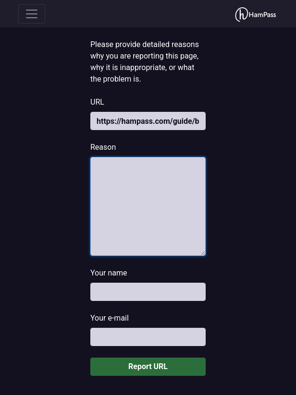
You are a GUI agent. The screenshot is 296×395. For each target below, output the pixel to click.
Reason (103, 147)
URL (97, 102)
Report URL (148, 366)
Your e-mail (109, 318)
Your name (108, 272)
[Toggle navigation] (31, 14)
